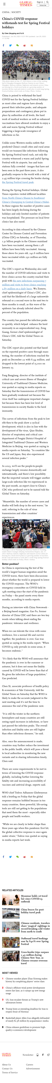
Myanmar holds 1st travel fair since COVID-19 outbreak (34, 898)
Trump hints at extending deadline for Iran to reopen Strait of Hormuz (27, 1010)
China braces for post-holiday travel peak (32, 911)
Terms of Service (10, 1072)
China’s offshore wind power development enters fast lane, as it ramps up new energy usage (25, 990)
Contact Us (7, 1068)
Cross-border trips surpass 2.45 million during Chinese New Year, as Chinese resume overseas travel (35, 958)
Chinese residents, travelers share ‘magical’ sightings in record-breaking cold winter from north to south (35, 927)
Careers (29, 1064)
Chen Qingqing (10, 33)
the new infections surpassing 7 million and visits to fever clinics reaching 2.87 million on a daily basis (24, 284)
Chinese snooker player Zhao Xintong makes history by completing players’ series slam (26, 980)
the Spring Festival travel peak (18, 182)
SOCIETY (16, 12)
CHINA (5, 12)
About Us (6, 1064)
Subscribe (43, 5)
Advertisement (33, 1068)
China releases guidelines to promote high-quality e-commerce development (26, 1028)
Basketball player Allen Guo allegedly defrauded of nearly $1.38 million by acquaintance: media (28, 1019)
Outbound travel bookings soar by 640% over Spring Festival (35, 941)
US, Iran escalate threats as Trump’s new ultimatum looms (24, 1001)
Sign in (40, 2)
